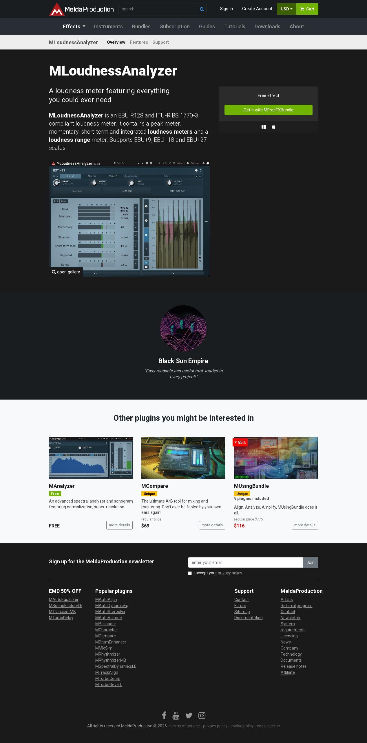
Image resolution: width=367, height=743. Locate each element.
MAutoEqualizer (63, 599)
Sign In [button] (226, 8)
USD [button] (285, 9)
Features (139, 42)
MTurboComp (107, 678)
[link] (164, 716)
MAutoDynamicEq (111, 605)
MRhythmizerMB (110, 660)
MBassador (105, 623)
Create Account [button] (257, 8)
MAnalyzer (62, 486)
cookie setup (268, 726)
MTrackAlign (106, 672)
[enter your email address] (245, 562)
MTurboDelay (61, 617)
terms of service (185, 726)
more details (119, 525)
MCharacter (106, 630)
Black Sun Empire (183, 361)
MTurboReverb (109, 684)
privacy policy (230, 573)
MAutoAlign (106, 599)
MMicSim (103, 648)
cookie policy (242, 726)
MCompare (154, 486)
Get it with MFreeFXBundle (268, 110)
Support (160, 42)
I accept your (218, 573)
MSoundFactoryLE (65, 605)
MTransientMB (62, 611)
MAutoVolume (108, 617)
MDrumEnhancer (110, 642)
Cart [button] (307, 9)
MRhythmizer (107, 654)
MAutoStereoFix (110, 611)
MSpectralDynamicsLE (115, 666)
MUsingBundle (251, 486)
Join (310, 562)
